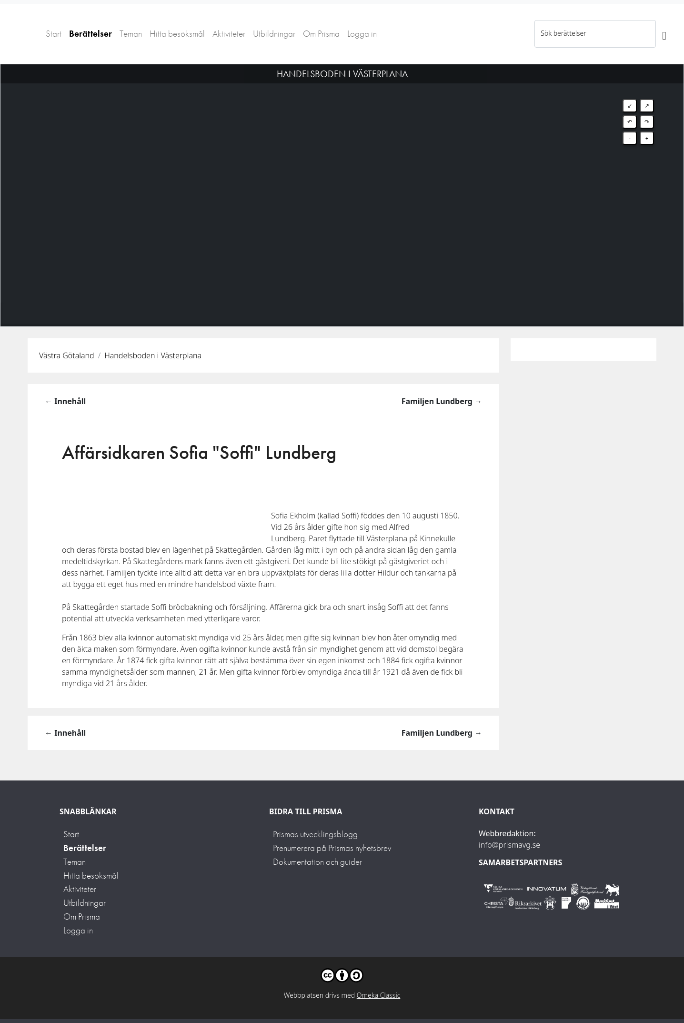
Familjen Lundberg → (442, 401)
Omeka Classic (379, 995)
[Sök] (664, 34)
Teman (131, 34)
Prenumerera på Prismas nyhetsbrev (332, 848)
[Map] (342, 183)
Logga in (362, 34)
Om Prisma (321, 34)
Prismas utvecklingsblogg (315, 834)
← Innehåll (65, 401)
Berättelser (90, 34)
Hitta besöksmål (177, 34)
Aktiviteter (228, 34)
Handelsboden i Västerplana (152, 355)
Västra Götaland (66, 355)
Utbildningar (274, 34)
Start (53, 34)
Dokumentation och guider (317, 862)
